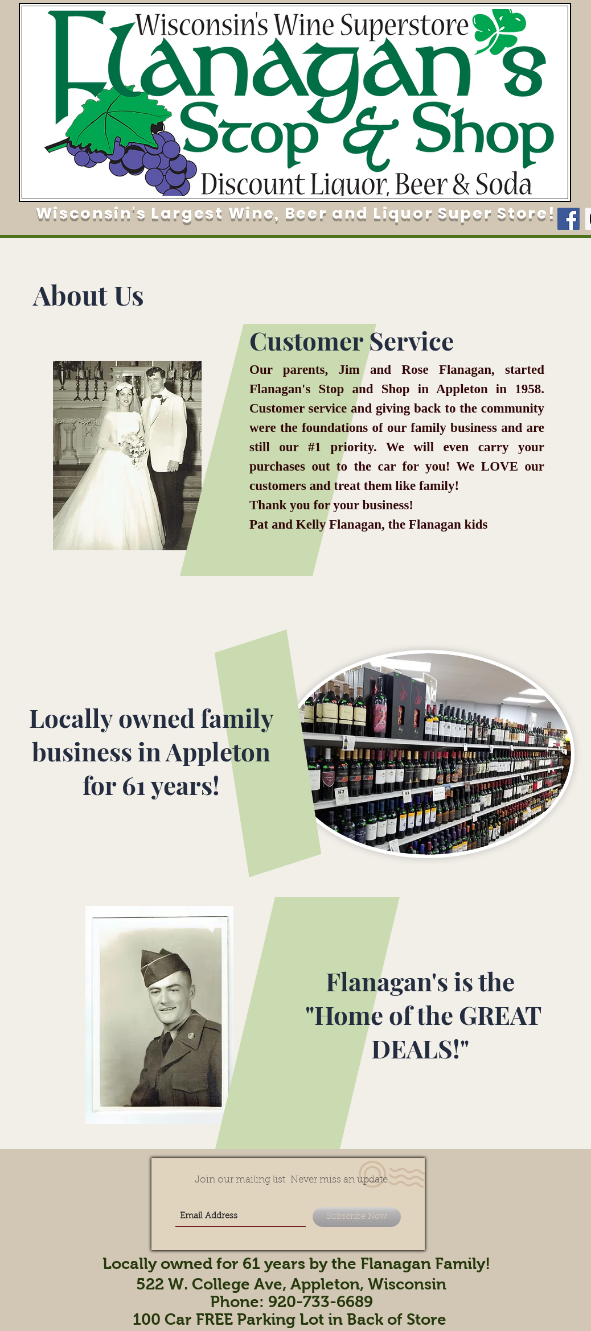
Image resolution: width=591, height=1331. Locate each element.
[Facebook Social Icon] (568, 219)
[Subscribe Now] (357, 1217)
